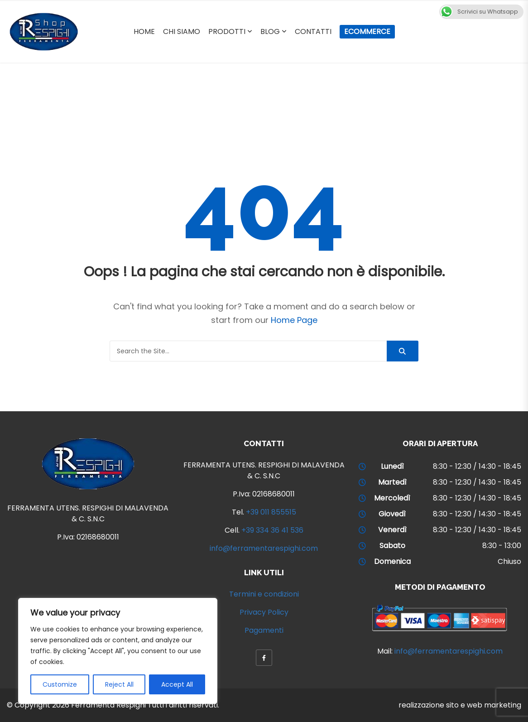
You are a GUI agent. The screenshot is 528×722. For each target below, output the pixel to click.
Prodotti (226, 31)
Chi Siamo (181, 31)
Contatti (313, 31)
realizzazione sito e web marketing (459, 705)
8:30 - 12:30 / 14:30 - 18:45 (477, 466)
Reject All (119, 684)
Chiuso (509, 561)
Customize (60, 684)
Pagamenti (264, 630)
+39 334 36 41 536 (272, 530)
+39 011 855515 (271, 512)
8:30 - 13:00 (501, 545)
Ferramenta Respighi (108, 705)
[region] (117, 651)
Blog (270, 31)
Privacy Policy (264, 612)
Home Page (294, 320)
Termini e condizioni (264, 594)
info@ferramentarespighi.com (264, 548)
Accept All (177, 684)
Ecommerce (367, 31)
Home (144, 31)
